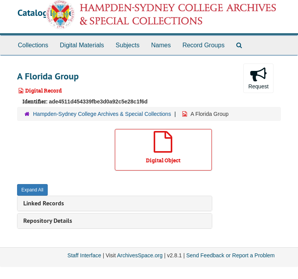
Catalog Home (45, 13)
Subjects (127, 45)
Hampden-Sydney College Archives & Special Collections (102, 114)
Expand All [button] (32, 190)
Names (161, 45)
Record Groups (203, 45)
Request (258, 78)
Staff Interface (84, 255)
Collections (33, 45)
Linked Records (43, 203)
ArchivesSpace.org (140, 255)
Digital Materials (82, 45)
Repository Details (47, 221)
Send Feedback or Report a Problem (230, 255)
